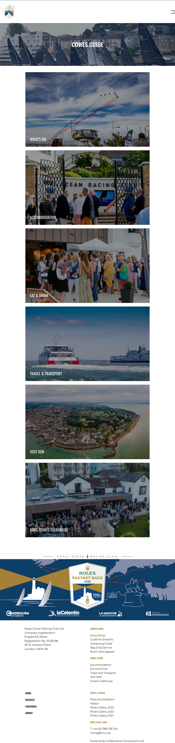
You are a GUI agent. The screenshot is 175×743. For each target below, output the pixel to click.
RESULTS (30, 700)
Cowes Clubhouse (101, 681)
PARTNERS (31, 706)
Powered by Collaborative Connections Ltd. (117, 741)
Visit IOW (96, 677)
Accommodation (100, 665)
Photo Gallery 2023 (102, 711)
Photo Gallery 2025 (102, 707)
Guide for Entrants (101, 639)
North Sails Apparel (102, 651)
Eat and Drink (98, 668)
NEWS (28, 693)
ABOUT (29, 713)
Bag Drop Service (101, 647)
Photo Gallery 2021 (101, 715)
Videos (94, 703)
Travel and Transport (103, 673)
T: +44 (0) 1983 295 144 (104, 728)
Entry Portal (97, 635)
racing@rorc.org (100, 733)
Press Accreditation (102, 699)
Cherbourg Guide (101, 643)
